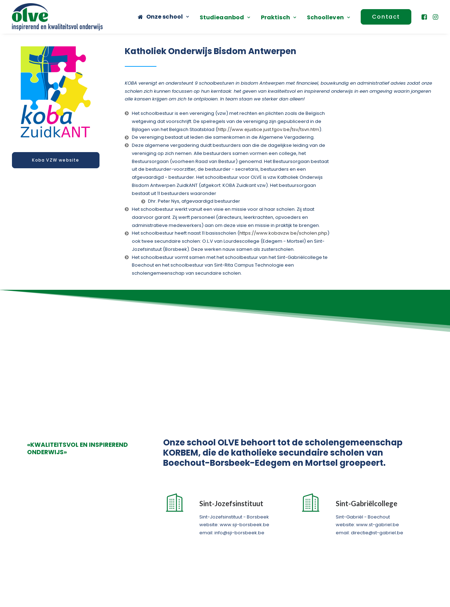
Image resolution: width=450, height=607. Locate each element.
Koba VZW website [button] (55, 160)
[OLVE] (57, 17)
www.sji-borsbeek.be (244, 409)
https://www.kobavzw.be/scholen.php (283, 233)
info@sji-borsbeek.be (239, 417)
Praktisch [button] (278, 17)
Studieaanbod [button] (225, 17)
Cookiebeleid (330, 598)
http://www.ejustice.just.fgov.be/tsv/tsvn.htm (268, 129)
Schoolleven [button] (328, 17)
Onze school (167, 17)
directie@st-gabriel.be (377, 417)
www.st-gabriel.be (377, 409)
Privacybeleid (294, 598)
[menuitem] (163, 17)
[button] (424, 17)
